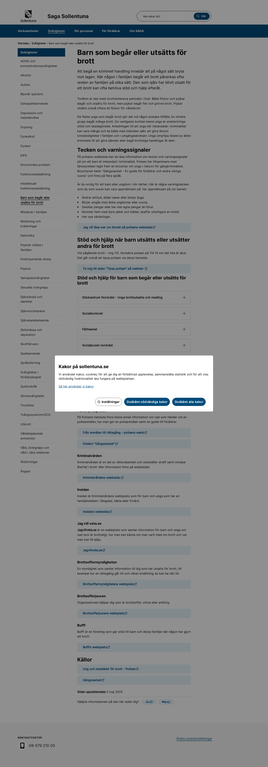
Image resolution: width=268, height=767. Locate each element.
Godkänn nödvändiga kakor (147, 402)
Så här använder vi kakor (76, 386)
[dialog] (134, 383)
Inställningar (108, 402)
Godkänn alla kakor (189, 402)
